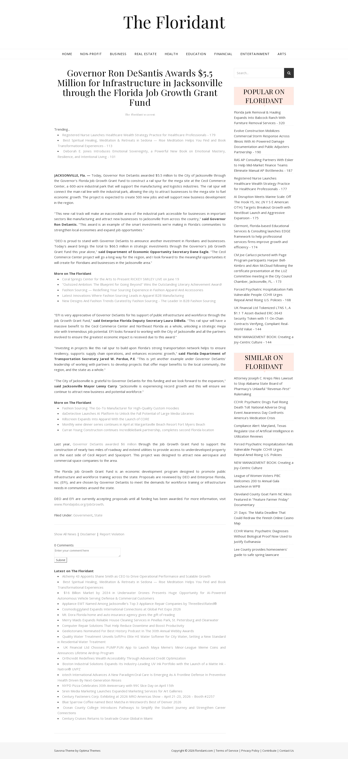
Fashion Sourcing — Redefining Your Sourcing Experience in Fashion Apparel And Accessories (132, 290)
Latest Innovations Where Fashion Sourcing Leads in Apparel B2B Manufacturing (123, 295)
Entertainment (255, 54)
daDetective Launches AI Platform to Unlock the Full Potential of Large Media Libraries (128, 413)
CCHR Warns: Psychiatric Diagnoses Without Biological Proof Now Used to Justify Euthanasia (263, 536)
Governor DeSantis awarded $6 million (104, 444)
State (98, 515)
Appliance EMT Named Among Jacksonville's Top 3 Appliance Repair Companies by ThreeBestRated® (139, 603)
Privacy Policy (250, 751)
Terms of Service (227, 751)
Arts (282, 54)
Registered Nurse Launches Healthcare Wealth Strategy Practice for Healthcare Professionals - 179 (139, 135)
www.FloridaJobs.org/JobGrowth (78, 504)
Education (196, 54)
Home (67, 54)
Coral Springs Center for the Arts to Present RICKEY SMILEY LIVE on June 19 (120, 279)
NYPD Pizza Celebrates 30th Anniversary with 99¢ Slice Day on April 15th (118, 685)
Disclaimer (88, 534)
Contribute (269, 751)
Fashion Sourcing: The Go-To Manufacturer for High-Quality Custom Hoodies (120, 408)
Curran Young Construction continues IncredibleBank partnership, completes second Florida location (138, 430)
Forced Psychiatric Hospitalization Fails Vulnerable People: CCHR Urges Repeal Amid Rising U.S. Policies (263, 449)
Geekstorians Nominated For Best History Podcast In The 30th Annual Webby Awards (128, 631)
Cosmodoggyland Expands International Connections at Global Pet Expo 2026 (121, 609)
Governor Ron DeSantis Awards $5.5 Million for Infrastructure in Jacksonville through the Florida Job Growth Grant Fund (140, 87)
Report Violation (112, 534)
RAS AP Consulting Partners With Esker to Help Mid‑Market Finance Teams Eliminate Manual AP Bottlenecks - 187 (263, 165)
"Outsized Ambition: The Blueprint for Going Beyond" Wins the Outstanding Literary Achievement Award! (142, 284)
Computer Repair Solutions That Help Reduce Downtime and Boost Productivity (123, 625)
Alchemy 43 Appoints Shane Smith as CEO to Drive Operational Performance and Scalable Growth (136, 576)
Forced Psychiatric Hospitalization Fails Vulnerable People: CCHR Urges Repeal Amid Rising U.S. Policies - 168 (263, 294)
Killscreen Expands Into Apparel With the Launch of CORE (105, 419)
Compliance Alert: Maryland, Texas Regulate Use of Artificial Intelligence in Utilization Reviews (263, 430)
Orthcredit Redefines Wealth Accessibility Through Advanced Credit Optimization (124, 658)
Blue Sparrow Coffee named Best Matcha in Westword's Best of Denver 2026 (121, 702)
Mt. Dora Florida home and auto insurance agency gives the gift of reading (118, 614)
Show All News (65, 534)
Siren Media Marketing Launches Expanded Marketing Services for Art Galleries (122, 691)
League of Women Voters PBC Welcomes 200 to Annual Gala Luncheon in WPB (257, 480)
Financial (223, 54)
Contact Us (286, 751)
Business (118, 54)
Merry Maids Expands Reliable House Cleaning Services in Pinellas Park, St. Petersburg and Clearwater (140, 620)
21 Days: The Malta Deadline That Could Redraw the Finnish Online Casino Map (264, 517)
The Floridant (174, 21)
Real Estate (145, 54)
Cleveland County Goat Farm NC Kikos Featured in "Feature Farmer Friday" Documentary (263, 499)
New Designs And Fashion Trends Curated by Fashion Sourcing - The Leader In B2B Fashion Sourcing (139, 301)
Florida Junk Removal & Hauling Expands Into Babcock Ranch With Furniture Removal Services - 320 (259, 117)
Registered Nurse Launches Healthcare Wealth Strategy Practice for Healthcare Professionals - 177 (262, 183)
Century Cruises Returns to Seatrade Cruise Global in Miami (107, 718)
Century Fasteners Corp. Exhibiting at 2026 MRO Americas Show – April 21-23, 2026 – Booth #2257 (138, 696)
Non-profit (91, 54)
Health (171, 54)
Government (83, 515)
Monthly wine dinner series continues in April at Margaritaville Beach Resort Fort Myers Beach (133, 424)
